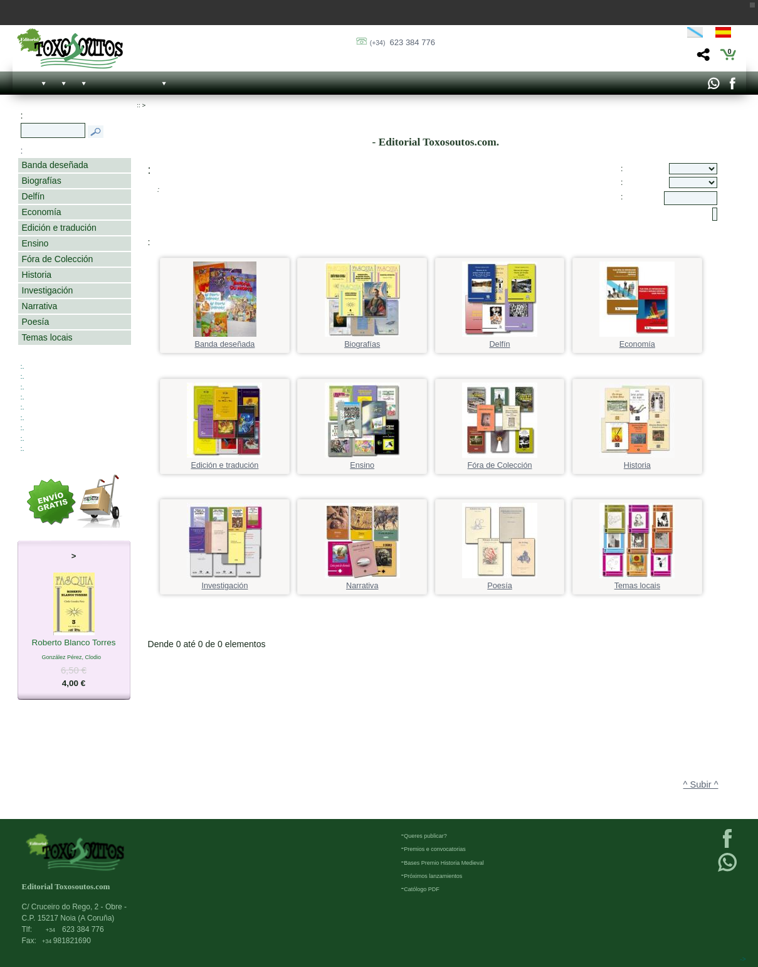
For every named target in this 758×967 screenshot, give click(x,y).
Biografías (41, 181)
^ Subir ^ (701, 784)
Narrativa (40, 306)
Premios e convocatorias (435, 849)
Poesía (36, 322)
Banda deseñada (55, 165)
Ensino (35, 243)
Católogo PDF (422, 889)
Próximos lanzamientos (433, 876)
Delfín (33, 196)
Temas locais (47, 337)
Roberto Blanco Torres (74, 643)
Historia (37, 275)
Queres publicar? (425, 836)
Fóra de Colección (57, 259)
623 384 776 (402, 42)
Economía (41, 212)
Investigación (47, 290)
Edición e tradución (59, 228)
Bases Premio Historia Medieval (444, 863)
